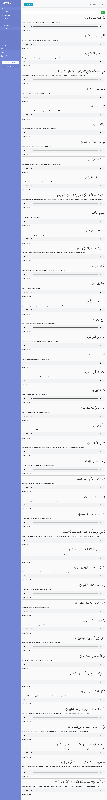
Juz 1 (3, 31)
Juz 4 (4, 42)
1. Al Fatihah (5, 12)
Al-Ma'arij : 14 (26, 261)
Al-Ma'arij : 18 (26, 332)
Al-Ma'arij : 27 (26, 491)
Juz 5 (4, 45)
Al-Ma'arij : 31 (26, 562)
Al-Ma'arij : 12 (26, 225)
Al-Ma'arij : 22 (26, 403)
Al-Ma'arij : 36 (26, 651)
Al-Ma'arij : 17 (26, 314)
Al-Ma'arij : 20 (26, 367)
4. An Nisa (5, 22)
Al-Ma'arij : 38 (26, 686)
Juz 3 (3, 38)
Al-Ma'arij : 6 (26, 119)
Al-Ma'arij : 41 (26, 739)
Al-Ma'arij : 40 (26, 722)
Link (2, 48)
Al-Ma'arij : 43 (26, 777)
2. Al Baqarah (6, 15)
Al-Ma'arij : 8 (26, 155)
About (3, 52)
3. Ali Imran (5, 18)
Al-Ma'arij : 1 (26, 30)
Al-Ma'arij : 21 (26, 385)
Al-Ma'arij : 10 (26, 190)
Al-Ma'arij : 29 (26, 527)
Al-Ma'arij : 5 (26, 101)
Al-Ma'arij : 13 (26, 243)
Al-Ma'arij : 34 (26, 615)
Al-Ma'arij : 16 (26, 296)
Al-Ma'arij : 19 (26, 349)
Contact (4, 56)
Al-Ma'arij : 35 (26, 633)
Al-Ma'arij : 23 (26, 420)
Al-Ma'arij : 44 (26, 794)
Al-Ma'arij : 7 (26, 137)
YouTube (100, 4)
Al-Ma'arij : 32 (26, 580)
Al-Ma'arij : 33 (26, 598)
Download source (10, 62)
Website (93, 4)
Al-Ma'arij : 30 (26, 544)
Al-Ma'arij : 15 (26, 279)
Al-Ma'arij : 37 (26, 668)
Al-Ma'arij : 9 (26, 172)
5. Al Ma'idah (6, 25)
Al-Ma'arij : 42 (26, 757)
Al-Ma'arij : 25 (26, 456)
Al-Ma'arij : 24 (26, 438)
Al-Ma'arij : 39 (26, 704)
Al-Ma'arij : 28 (26, 509)
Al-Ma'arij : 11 (26, 208)
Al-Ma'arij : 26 (26, 474)
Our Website (10, 66)
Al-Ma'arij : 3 (26, 66)
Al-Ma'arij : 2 (26, 48)
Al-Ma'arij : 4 (26, 84)
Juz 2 (3, 35)
